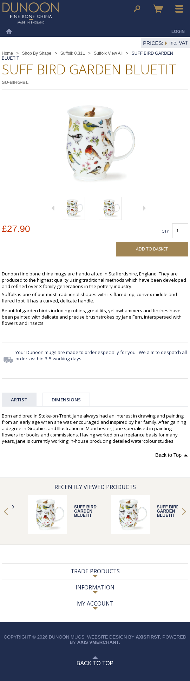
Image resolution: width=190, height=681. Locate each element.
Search (137, 9)
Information (95, 587)
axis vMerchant (98, 642)
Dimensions (66, 399)
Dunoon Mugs (30, 13)
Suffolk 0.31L (72, 53)
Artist (19, 399)
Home (9, 31)
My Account (95, 603)
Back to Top (168, 455)
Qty (165, 231)
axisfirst (148, 637)
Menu (179, 9)
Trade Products (95, 571)
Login (178, 31)
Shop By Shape (36, 53)
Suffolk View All (108, 53)
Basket (158, 9)
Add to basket (152, 249)
